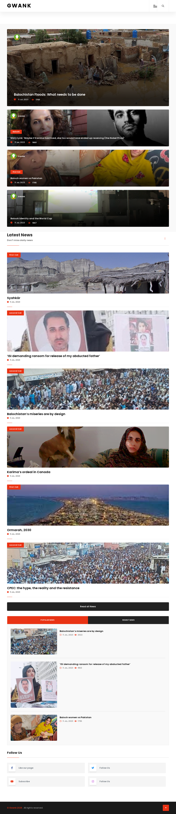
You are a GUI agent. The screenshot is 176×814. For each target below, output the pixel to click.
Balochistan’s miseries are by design (36, 414)
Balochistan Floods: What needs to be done (49, 94)
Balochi (16, 131)
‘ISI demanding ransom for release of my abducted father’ (53, 356)
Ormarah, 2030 (19, 530)
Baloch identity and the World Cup (31, 218)
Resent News (128, 620)
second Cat (15, 312)
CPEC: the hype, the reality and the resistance (43, 588)
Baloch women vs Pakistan (26, 178)
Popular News (47, 620)
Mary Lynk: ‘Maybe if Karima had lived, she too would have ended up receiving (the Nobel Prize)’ (67, 138)
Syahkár (13, 298)
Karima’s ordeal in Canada (28, 472)
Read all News (88, 606)
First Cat (16, 172)
